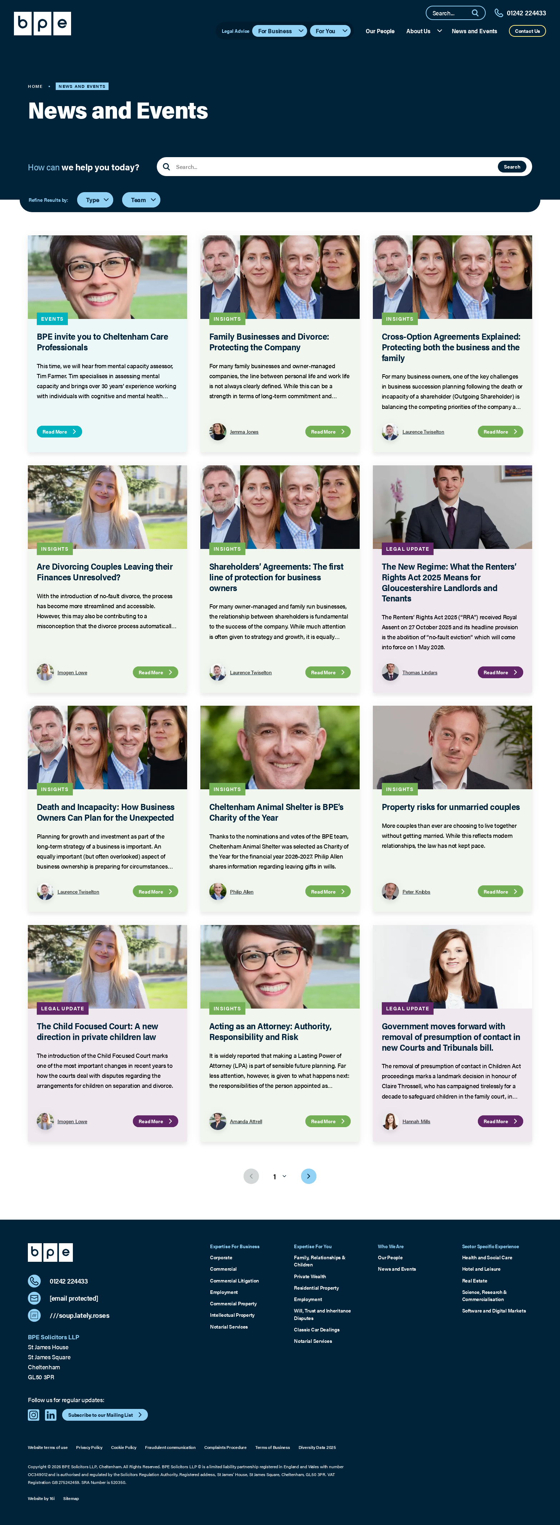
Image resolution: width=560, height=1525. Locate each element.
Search (512, 166)
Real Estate (475, 1280)
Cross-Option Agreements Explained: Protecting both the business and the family (451, 347)
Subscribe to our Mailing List (106, 1415)
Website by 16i (41, 1498)
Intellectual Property (232, 1314)
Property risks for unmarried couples (451, 806)
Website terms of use (48, 1447)
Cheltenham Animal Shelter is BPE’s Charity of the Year (276, 811)
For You (332, 30)
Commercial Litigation (234, 1280)
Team (144, 199)
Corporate (221, 1257)
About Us (424, 30)
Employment (224, 1291)
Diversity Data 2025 (317, 1447)
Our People (380, 30)
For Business (281, 30)
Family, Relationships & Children (319, 1261)
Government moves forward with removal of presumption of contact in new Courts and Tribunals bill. (451, 1036)
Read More (60, 431)
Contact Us (527, 30)
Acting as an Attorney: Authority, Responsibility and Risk (270, 1030)
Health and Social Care (487, 1257)
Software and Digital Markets (494, 1310)
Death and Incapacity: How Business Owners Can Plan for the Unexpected (106, 811)
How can (83, 166)
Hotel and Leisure (481, 1268)
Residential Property (316, 1287)
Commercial (223, 1268)
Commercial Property (233, 1303)
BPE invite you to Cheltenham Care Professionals (102, 341)
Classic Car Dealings (316, 1329)
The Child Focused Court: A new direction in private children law (97, 1030)
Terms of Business (272, 1447)
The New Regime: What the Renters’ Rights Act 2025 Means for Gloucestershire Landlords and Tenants (449, 582)
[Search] (478, 12)
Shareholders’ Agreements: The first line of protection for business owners (276, 577)
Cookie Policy (123, 1447)
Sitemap (71, 1498)
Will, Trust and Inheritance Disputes (322, 1314)
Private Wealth (310, 1276)
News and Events (475, 30)
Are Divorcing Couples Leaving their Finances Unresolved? (105, 571)
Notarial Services (229, 1326)
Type (98, 199)
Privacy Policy (89, 1447)
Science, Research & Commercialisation (485, 1295)
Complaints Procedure (225, 1447)
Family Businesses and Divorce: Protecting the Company (269, 341)
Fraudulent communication (170, 1447)
